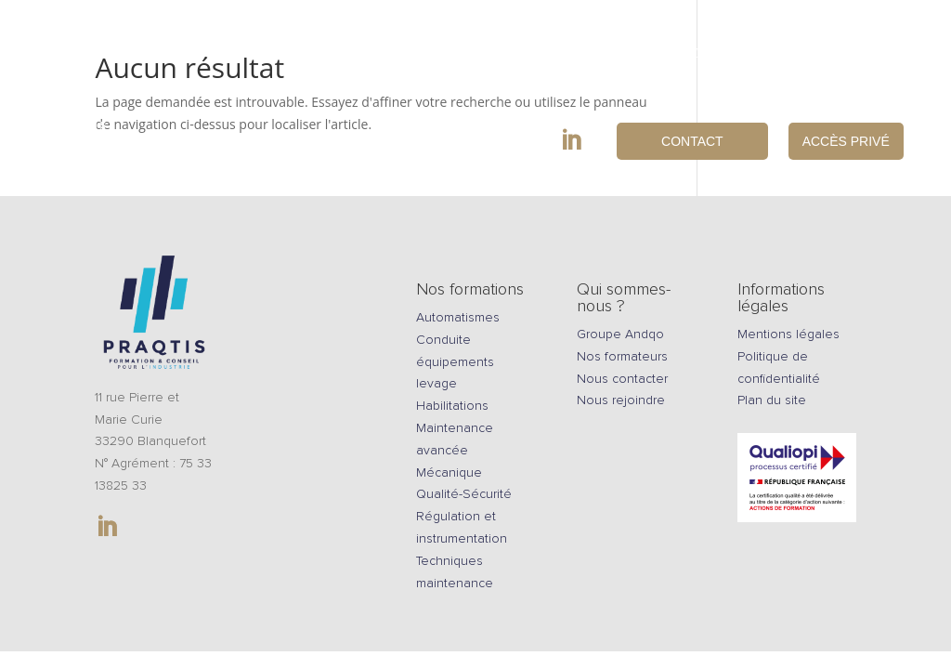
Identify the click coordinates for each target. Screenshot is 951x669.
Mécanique (449, 472)
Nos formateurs (622, 356)
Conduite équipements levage (455, 362)
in (589, 140)
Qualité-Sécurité (464, 494)
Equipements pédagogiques (425, 53)
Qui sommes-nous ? (690, 53)
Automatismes (458, 317)
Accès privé (846, 141)
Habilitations (452, 405)
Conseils (573, 53)
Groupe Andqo (620, 334)
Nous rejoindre (849, 53)
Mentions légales (788, 334)
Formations (247, 53)
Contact (692, 141)
